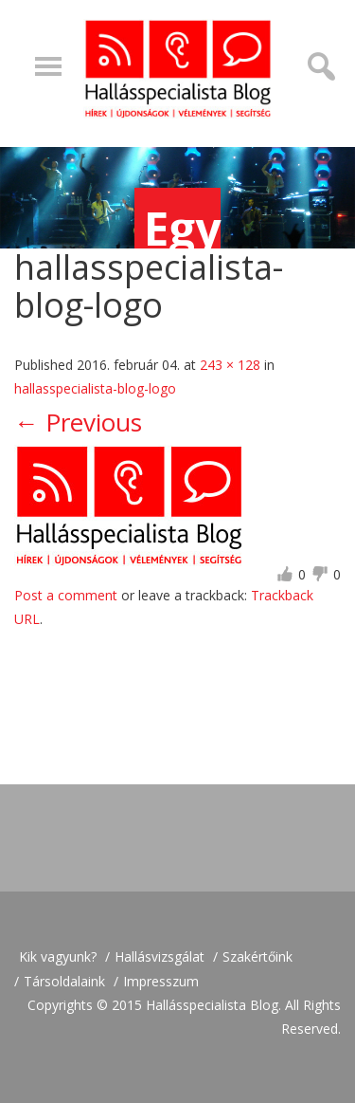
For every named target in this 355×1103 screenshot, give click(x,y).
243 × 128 (230, 365)
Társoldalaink (64, 981)
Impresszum (161, 981)
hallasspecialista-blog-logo (95, 388)
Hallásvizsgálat (159, 956)
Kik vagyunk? (58, 956)
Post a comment (65, 595)
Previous (78, 422)
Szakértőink (257, 956)
